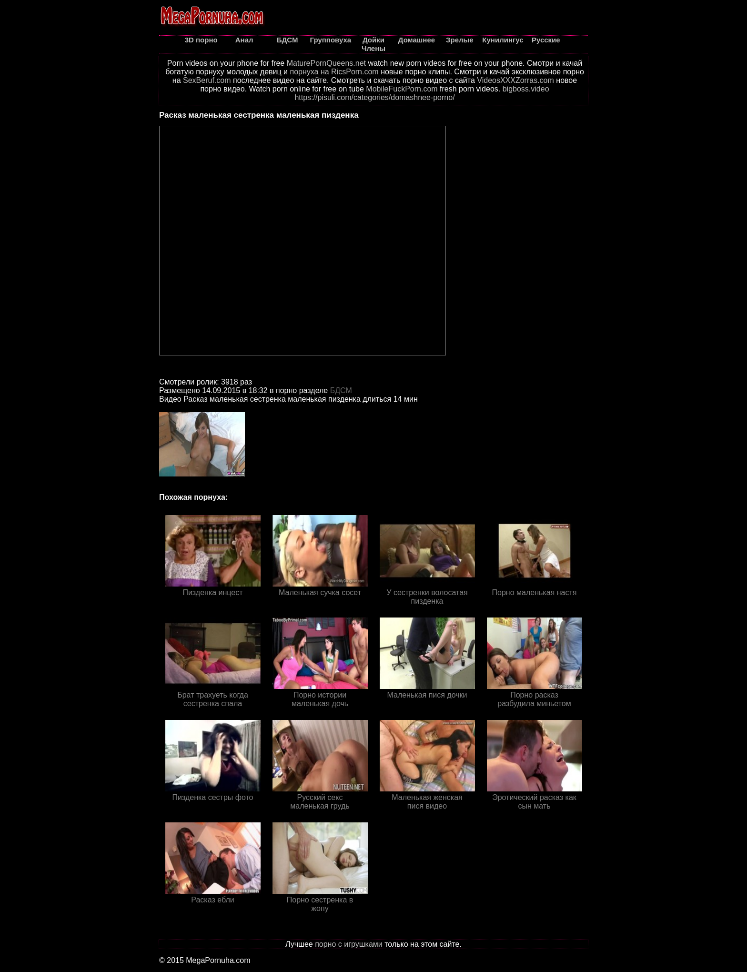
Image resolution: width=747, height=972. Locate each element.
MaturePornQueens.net (326, 63)
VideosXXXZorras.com (515, 80)
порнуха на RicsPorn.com (334, 72)
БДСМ (341, 390)
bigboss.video (526, 89)
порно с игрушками (349, 944)
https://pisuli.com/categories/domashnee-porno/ (374, 97)
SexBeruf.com (207, 80)
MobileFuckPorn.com (401, 89)
